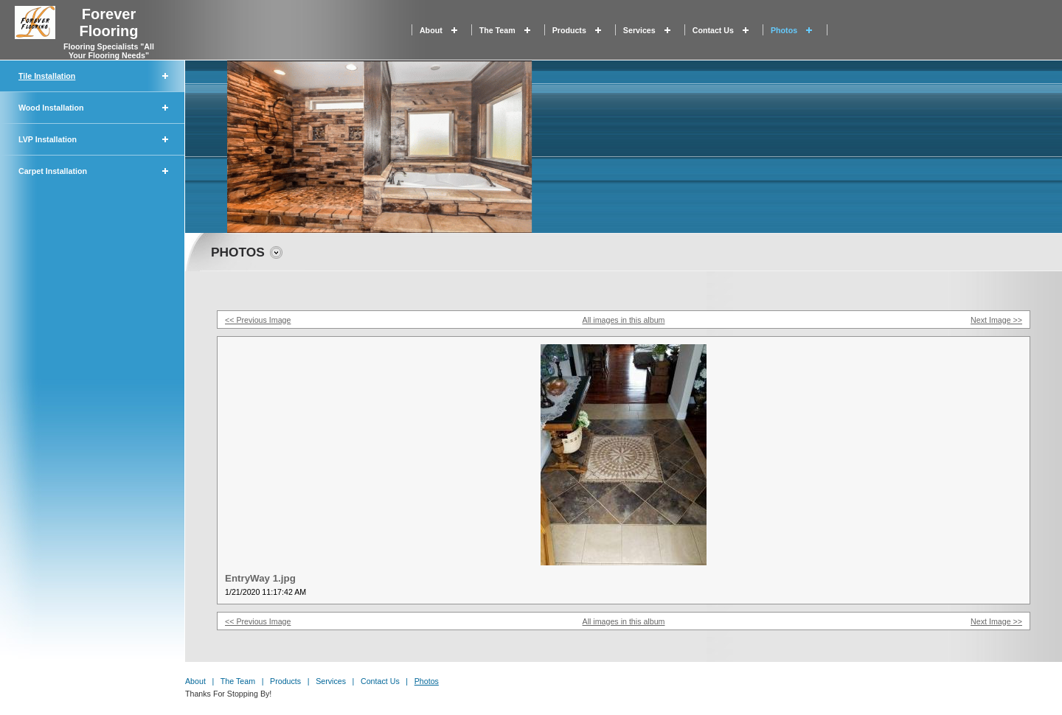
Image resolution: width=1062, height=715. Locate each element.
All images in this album (624, 319)
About (431, 30)
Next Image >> (996, 319)
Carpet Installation (52, 171)
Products (569, 30)
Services (639, 30)
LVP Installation (47, 139)
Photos (784, 30)
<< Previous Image (258, 319)
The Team (497, 30)
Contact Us (713, 30)
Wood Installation (51, 107)
